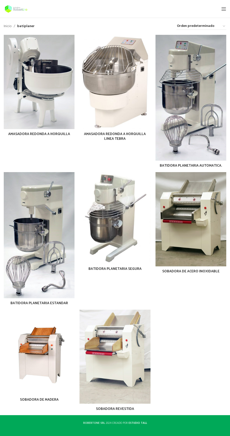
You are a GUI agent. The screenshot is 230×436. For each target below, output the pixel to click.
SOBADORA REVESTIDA (115, 408)
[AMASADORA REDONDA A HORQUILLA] (39, 82)
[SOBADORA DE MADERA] (39, 352)
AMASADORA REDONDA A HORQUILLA (39, 134)
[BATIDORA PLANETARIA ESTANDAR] (39, 235)
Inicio (8, 26)
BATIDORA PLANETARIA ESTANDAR (39, 303)
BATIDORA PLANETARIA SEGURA (115, 268)
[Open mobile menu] (224, 9)
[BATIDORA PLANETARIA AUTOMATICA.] (190, 98)
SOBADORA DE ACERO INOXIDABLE (191, 271)
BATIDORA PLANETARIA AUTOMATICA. (191, 165)
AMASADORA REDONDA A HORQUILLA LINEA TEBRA (115, 136)
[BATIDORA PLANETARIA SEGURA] (114, 218)
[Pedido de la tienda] (201, 26)
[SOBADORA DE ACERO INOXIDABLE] (190, 219)
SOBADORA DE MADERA (39, 399)
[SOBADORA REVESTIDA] (114, 357)
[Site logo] (16, 9)
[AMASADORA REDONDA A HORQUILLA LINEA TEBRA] (114, 82)
